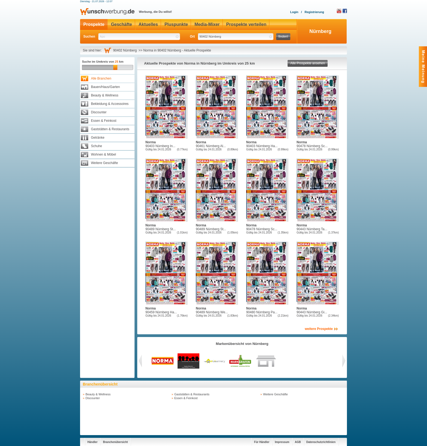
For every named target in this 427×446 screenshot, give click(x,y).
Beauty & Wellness (104, 95)
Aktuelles (148, 24)
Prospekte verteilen (246, 24)
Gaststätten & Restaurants (110, 129)
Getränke (97, 137)
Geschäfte (121, 24)
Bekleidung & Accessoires (110, 104)
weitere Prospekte (319, 329)
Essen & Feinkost (103, 121)
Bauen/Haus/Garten (105, 87)
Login (294, 12)
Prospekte (93, 24)
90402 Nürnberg (125, 50)
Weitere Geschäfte (104, 163)
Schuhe (96, 146)
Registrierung (314, 12)
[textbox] (139, 36)
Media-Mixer (206, 24)
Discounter (98, 112)
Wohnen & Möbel (103, 154)
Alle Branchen (101, 78)
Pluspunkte (176, 24)
